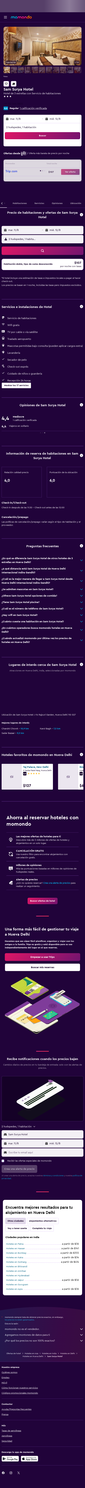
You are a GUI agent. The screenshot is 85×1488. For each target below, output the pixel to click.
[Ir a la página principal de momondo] (21, 17)
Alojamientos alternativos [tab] (42, 1221)
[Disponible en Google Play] (10, 1459)
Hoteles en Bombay (16, 1253)
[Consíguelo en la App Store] (29, 1459)
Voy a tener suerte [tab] (17, 1228)
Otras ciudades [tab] (16, 1221)
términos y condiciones (53, 1176)
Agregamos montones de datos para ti (44, 1335)
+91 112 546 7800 (13, 103)
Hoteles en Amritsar (16, 1271)
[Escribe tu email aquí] (45, 1152)
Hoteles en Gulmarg (16, 1262)
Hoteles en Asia (31, 1353)
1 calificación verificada (33, 108)
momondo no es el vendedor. (44, 1329)
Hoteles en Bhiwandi (16, 1266)
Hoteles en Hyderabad (17, 1275)
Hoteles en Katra (14, 1257)
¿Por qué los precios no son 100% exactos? (44, 1341)
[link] (43, 901)
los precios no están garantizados (19, 1320)
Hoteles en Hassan (15, 1248)
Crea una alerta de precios (56, 883)
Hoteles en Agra (14, 1289)
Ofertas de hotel (13, 1353)
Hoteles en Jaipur (15, 1280)
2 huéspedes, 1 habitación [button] (21, 127)
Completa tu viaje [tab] (42, 1228)
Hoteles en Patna (14, 1244)
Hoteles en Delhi (67, 1353)
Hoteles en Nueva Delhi (33, 1356)
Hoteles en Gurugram (17, 1285)
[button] (5, 17)
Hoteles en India (49, 1353)
